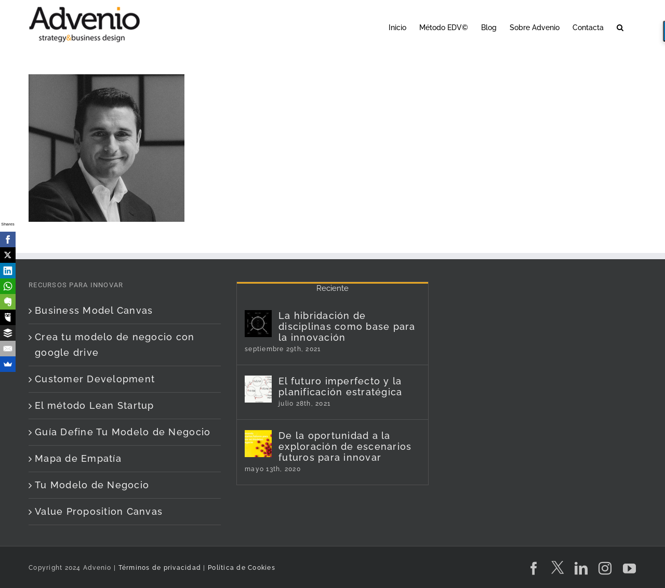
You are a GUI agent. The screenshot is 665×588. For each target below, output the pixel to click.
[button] (620, 26)
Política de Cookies (241, 567)
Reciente (332, 288)
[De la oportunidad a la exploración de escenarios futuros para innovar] (258, 443)
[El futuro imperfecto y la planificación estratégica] (258, 389)
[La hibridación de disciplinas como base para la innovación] (258, 323)
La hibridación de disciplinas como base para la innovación (347, 326)
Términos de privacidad (158, 567)
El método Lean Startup (94, 405)
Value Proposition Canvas (99, 511)
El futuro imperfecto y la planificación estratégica (340, 386)
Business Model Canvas (94, 310)
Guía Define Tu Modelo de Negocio (122, 431)
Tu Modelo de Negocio (92, 484)
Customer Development (95, 378)
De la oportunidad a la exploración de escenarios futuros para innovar (345, 446)
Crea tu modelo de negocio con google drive (115, 344)
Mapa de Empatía (78, 458)
